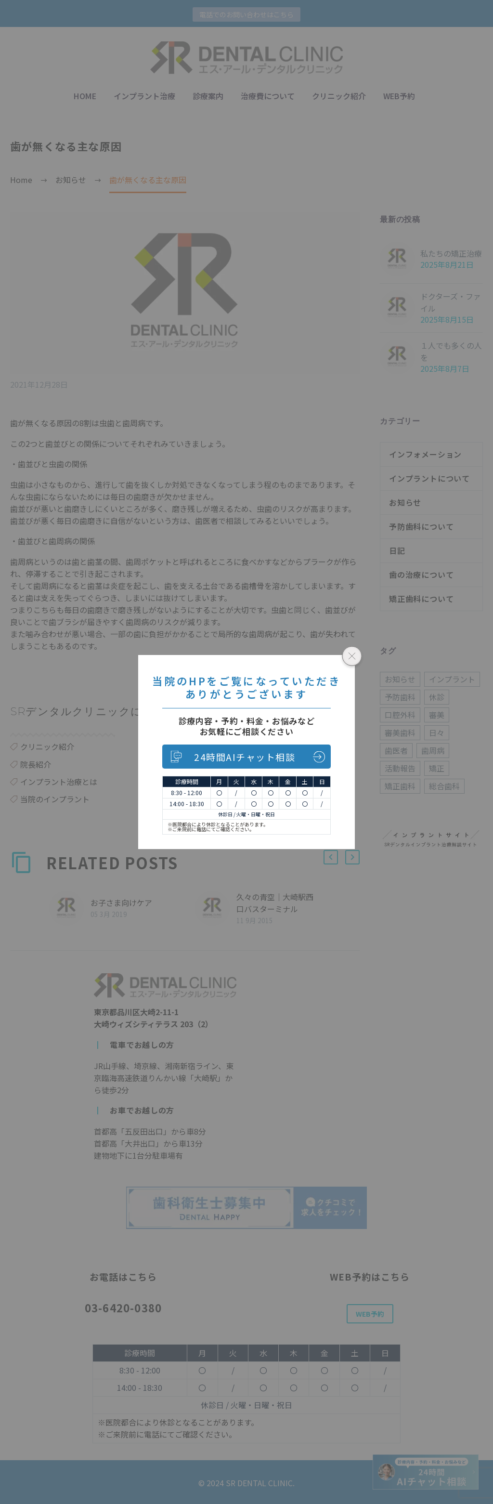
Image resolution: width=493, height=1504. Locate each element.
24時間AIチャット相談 (244, 756)
